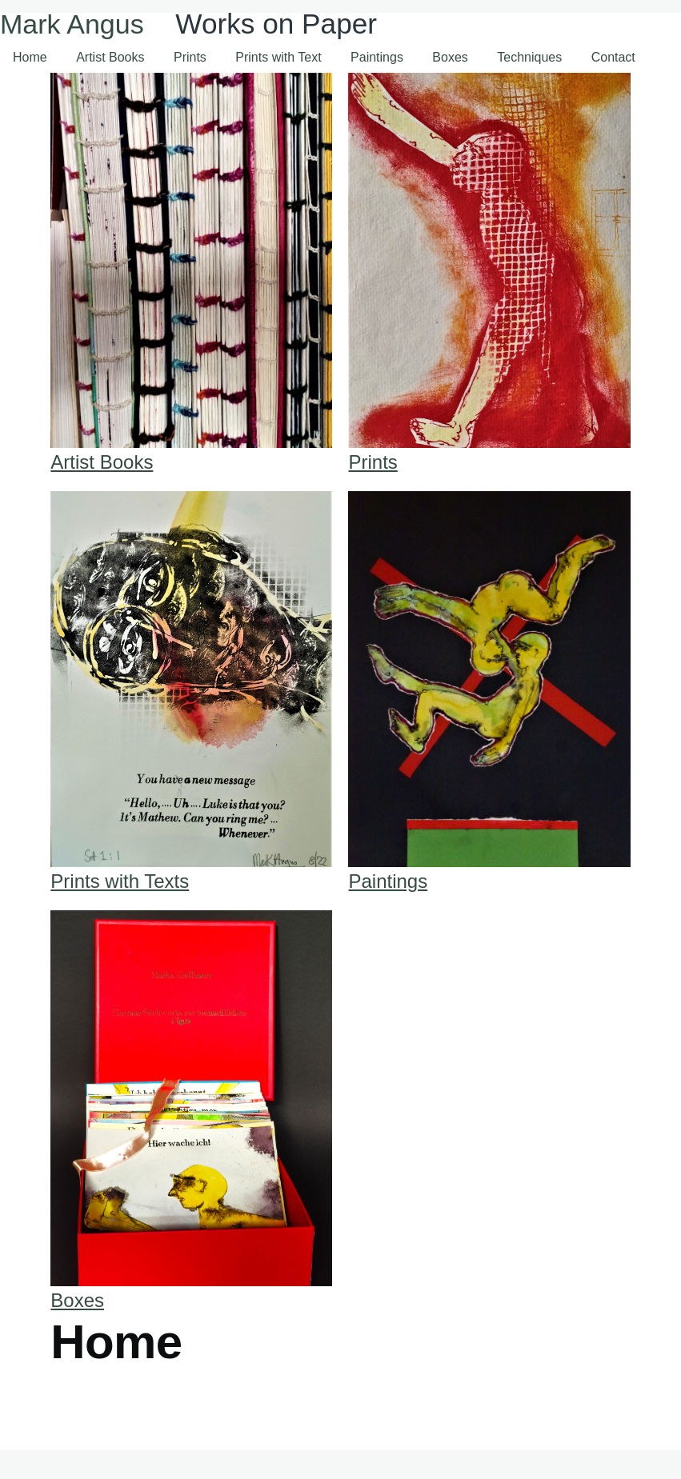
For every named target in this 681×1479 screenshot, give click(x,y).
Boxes (449, 57)
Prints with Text (278, 57)
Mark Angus (72, 24)
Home (30, 57)
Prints (190, 57)
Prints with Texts (119, 881)
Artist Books (110, 57)
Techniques (529, 57)
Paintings (377, 57)
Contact (613, 57)
